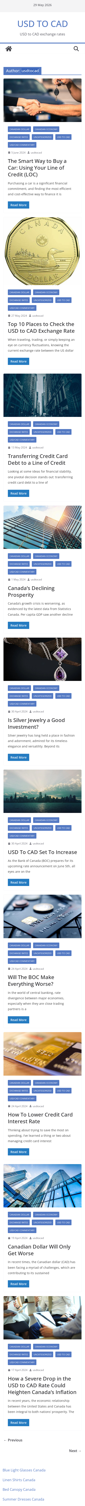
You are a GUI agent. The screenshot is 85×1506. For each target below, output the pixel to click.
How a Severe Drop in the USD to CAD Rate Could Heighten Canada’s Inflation (42, 1385)
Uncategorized (42, 137)
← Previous (12, 1440)
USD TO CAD (42, 24)
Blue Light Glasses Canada (24, 1470)
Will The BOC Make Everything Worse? (31, 980)
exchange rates (19, 137)
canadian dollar (19, 129)
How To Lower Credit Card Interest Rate (40, 1118)
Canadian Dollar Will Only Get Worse (39, 1250)
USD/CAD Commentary (22, 144)
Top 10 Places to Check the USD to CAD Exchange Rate (41, 327)
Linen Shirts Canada (19, 1480)
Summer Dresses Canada (23, 1499)
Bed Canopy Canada (19, 1489)
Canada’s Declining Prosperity (31, 591)
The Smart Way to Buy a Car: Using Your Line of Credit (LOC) (37, 167)
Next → (75, 1450)
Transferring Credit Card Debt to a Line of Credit (38, 459)
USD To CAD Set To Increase (42, 852)
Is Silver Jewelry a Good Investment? (36, 723)
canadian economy (46, 129)
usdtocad (36, 152)
